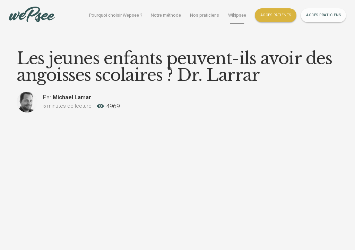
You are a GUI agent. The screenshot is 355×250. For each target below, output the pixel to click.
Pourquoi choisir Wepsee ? (115, 15)
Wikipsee (237, 15)
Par (67, 97)
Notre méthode (166, 15)
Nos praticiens (204, 15)
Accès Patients (275, 15)
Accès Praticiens (323, 15)
